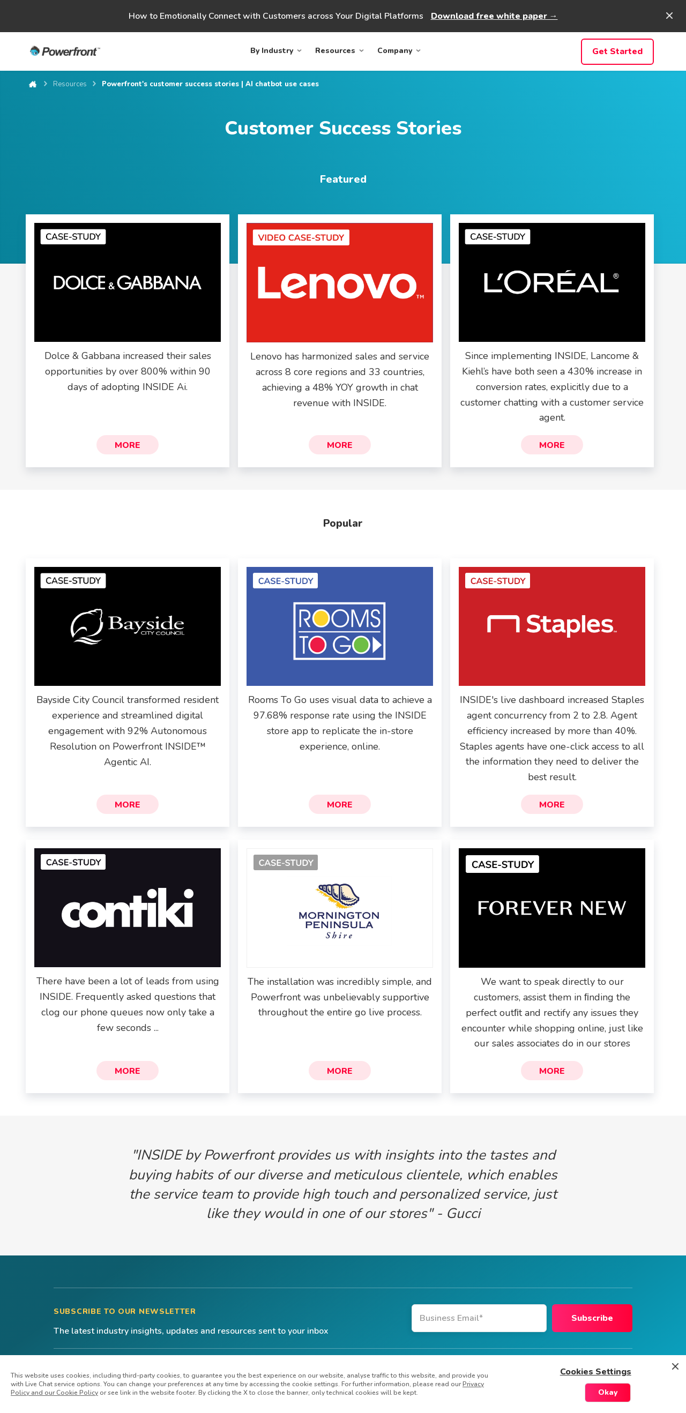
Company (394, 51)
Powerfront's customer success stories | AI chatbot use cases (210, 84)
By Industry (271, 51)
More (127, 445)
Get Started (617, 51)
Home (32, 84)
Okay (607, 1392)
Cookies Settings (595, 1372)
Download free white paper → (494, 16)
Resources (335, 51)
